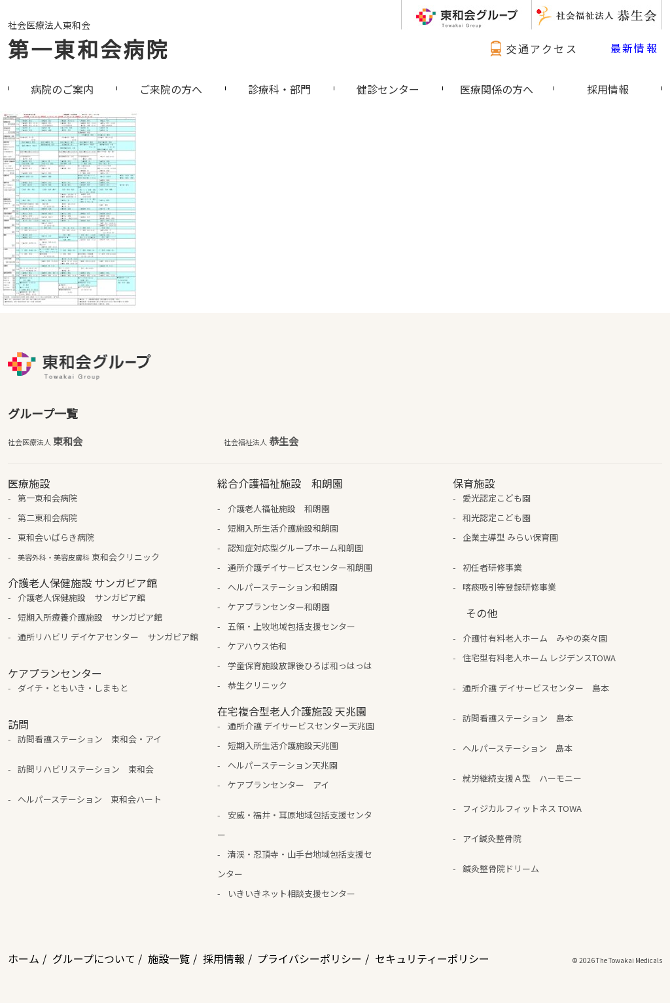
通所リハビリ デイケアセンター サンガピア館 (108, 636)
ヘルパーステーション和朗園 (283, 587)
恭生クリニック (257, 685)
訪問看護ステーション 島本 (518, 718)
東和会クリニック (89, 557)
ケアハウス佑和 (257, 646)
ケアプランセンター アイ (278, 784)
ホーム (23, 958)
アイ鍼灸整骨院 (492, 838)
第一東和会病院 (88, 48)
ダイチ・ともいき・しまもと (73, 688)
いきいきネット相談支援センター (291, 893)
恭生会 (261, 441)
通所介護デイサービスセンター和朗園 (300, 567)
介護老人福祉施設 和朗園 (279, 508)
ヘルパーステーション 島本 (518, 748)
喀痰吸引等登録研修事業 (509, 587)
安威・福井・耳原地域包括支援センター (294, 825)
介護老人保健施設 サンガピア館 (81, 597)
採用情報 (224, 958)
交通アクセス (532, 48)
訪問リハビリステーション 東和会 (86, 769)
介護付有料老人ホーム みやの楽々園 (535, 638)
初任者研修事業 (492, 567)
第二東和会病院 (47, 517)
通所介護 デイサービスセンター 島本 (536, 688)
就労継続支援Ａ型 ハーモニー (522, 778)
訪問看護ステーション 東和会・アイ (90, 739)
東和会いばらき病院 (56, 537)
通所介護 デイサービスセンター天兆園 (301, 726)
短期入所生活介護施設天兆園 (283, 745)
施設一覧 (169, 958)
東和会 (45, 441)
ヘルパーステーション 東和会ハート (90, 799)
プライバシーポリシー (309, 958)
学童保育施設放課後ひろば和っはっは (300, 665)
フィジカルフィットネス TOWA (522, 808)
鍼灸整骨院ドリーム (501, 868)
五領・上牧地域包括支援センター (291, 626)
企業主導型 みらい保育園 (510, 537)
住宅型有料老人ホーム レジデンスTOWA (539, 657)
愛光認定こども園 (497, 498)
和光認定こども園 (497, 517)
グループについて (93, 958)
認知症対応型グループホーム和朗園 (295, 547)
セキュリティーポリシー (432, 958)
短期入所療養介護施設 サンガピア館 (90, 617)
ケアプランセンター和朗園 (279, 606)
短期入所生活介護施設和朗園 (283, 528)
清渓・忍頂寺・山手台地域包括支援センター (294, 864)
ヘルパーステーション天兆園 (283, 765)
